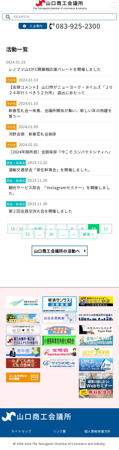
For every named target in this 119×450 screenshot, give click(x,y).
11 (106, 228)
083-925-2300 (74, 26)
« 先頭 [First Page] (36, 228)
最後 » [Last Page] (88, 234)
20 (51, 234)
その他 (11, 80)
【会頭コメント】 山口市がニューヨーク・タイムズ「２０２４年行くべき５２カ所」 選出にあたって (61, 89)
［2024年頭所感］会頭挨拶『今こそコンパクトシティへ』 (61, 152)
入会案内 (33, 26)
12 (27, 234)
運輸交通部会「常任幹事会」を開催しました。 (50, 169)
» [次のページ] (74, 234)
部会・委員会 (16, 163)
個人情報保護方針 (97, 431)
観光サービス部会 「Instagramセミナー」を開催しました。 (59, 190)
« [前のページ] (51, 228)
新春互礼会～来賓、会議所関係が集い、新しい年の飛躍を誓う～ (60, 113)
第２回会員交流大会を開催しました (40, 211)
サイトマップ (21, 431)
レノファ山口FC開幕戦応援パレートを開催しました (55, 69)
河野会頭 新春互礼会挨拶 (32, 134)
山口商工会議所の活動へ (57, 251)
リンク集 (59, 431)
